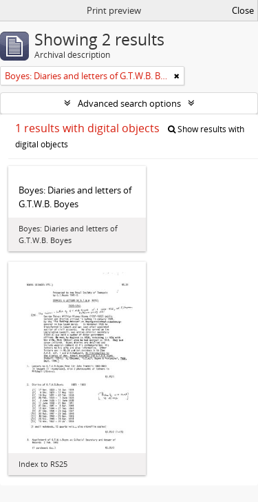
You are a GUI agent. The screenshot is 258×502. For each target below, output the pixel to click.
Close (243, 10)
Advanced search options (129, 103)
